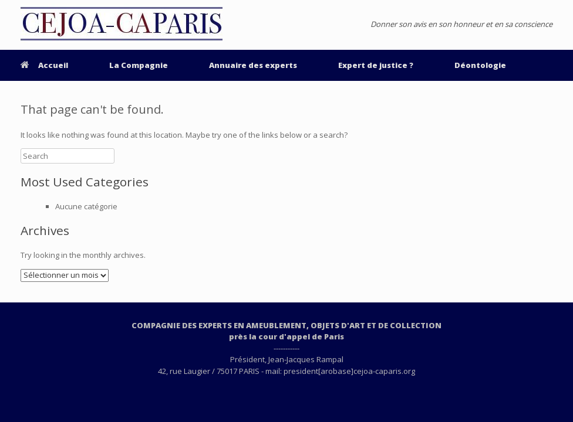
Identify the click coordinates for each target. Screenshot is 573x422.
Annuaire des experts (253, 65)
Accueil (44, 65)
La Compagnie (138, 65)
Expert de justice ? (375, 65)
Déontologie (480, 65)
